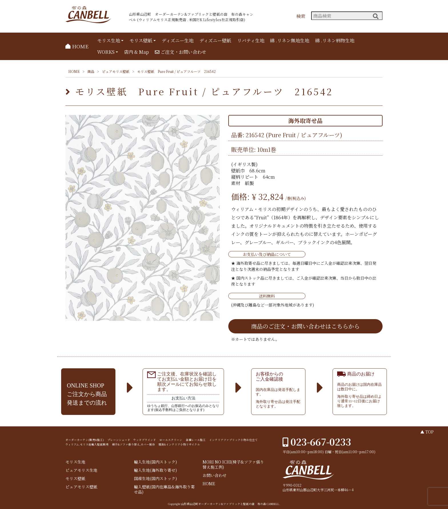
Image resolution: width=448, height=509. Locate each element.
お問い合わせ (215, 475)
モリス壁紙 (140, 40)
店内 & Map (136, 52)
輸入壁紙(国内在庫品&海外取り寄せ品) (164, 489)
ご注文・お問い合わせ (180, 52)
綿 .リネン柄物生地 (334, 40)
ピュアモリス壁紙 (115, 71)
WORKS (106, 52)
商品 (90, 71)
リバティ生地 (250, 40)
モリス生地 (108, 40)
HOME (77, 46)
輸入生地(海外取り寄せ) (155, 470)
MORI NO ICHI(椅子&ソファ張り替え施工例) (233, 464)
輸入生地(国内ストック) (155, 462)
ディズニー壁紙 (215, 40)
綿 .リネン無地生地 (289, 40)
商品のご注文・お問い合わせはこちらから (305, 326)
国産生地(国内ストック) (155, 478)
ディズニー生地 (177, 40)
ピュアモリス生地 (81, 470)
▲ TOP (427, 432)
